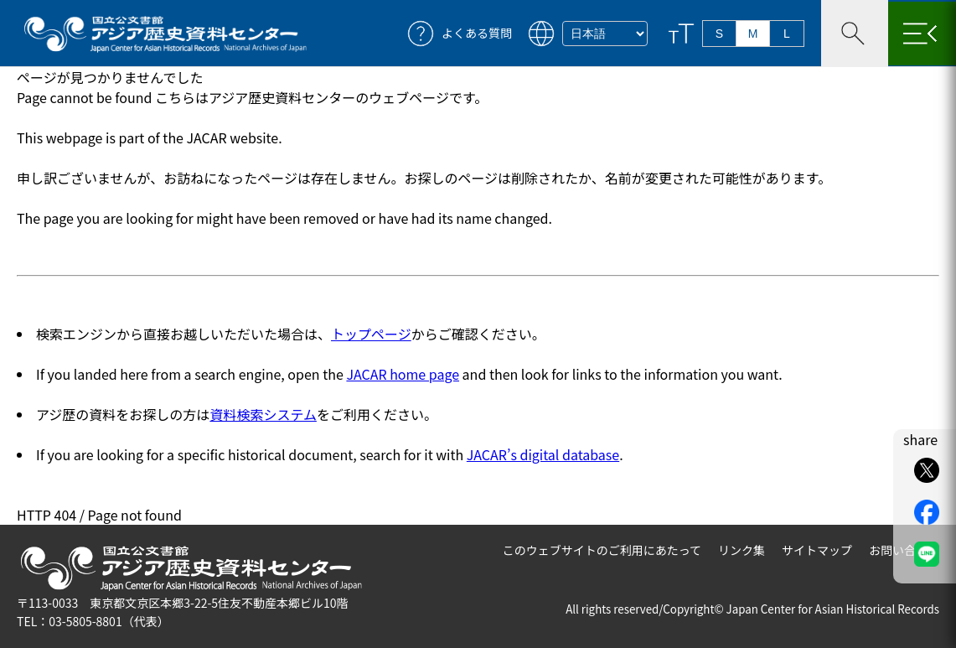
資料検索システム (263, 414)
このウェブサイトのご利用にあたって (602, 550)
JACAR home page (402, 374)
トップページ (371, 334)
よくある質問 (477, 33)
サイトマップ (817, 550)
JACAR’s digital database (543, 454)
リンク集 (741, 550)
